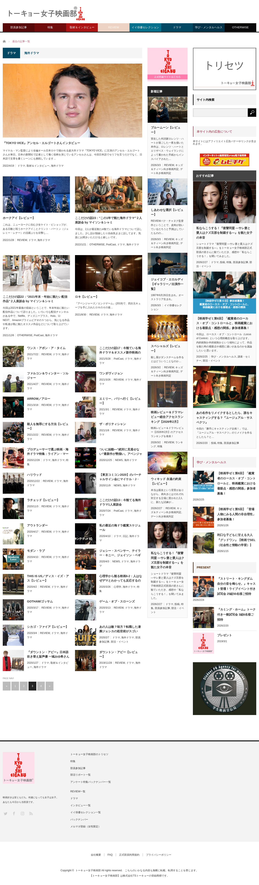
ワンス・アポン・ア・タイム (46, 348)
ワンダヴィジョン (111, 373)
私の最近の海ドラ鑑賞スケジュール (120, 528)
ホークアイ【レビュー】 (19, 218)
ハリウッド (34, 474)
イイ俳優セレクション (145, 27)
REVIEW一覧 (77, 791)
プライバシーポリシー (158, 854)
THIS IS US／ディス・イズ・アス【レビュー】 (48, 578)
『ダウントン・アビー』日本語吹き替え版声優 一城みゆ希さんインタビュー (48, 654)
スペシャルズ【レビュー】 (165, 348)
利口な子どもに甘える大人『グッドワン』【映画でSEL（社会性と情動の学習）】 (236, 540)
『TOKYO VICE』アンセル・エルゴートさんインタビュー (41, 143)
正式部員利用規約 (129, 854)
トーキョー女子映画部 (88, 870)
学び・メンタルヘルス (208, 27)
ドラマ (177, 27)
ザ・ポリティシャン (112, 424)
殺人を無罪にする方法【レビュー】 (47, 426)
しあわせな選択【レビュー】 (167, 212)
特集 (50, 27)
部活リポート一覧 (80, 774)
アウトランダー (37, 525)
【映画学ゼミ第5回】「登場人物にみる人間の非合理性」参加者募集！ (236, 514)
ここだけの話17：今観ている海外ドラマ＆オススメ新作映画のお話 (120, 350)
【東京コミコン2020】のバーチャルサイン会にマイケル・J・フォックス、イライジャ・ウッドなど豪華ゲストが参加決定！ (120, 477)
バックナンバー (79, 819)
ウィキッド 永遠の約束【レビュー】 (166, 481)
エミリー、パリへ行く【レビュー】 (120, 401)
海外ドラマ (57, 165)
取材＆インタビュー (82, 27)
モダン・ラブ (36, 550)
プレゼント (224, 635)
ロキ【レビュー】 (87, 296)
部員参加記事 (18, 27)
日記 (125, 536)
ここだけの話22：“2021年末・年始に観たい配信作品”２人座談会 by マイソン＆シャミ (35, 299)
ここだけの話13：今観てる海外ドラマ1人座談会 (120, 502)
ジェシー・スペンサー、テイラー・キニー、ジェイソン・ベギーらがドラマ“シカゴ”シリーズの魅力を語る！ (120, 553)
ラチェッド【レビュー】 (43, 500)
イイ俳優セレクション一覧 (85, 812)
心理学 (117, 586)
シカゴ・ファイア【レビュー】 (47, 626)
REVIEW (113, 27)
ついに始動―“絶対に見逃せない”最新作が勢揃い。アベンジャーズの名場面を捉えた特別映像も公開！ (120, 452)
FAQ (110, 854)
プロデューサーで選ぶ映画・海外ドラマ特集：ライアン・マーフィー (47, 452)
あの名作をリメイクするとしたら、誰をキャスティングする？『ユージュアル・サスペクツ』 (224, 417)
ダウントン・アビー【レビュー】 (118, 654)
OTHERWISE (240, 27)
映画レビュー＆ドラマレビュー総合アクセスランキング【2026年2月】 (167, 417)
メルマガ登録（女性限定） (85, 826)
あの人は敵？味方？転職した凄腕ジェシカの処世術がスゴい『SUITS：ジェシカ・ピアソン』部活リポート (120, 629)
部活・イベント (120, 641)
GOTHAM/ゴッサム (40, 601)
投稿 (177, 604)
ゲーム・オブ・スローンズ (117, 601)
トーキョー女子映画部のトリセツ (89, 754)
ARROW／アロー (38, 398)
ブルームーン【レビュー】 (165, 130)
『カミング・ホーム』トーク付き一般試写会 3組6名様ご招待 (236, 614)
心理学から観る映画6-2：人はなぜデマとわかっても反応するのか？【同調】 (120, 578)
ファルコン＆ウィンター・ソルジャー (47, 375)
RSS (30, 813)
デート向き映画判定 (162, 516)
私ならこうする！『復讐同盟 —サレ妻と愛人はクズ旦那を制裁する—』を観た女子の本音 (167, 560)
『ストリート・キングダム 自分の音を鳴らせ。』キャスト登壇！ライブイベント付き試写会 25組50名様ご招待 (236, 586)
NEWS (119, 460)
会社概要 (96, 854)
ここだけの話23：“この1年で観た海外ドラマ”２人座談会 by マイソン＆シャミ (108, 220)
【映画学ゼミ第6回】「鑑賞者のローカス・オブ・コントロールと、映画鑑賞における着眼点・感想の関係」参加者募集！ (224, 323)
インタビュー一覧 (80, 805)
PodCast (111, 244)
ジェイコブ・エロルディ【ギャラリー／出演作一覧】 (167, 284)
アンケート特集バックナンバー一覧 (90, 781)
